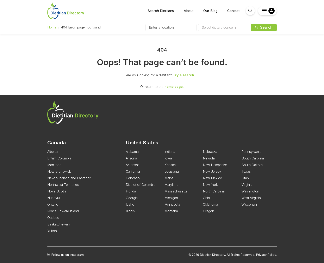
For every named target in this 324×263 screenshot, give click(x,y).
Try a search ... (185, 75)
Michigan (171, 198)
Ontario (52, 204)
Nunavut (53, 198)
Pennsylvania (251, 152)
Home (51, 27)
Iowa (168, 158)
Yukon (52, 231)
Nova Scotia (56, 191)
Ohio (206, 198)
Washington (250, 191)
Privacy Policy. (266, 255)
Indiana (169, 152)
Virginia (247, 185)
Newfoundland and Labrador (69, 178)
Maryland (171, 185)
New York (210, 185)
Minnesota (172, 204)
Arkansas (132, 165)
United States (142, 143)
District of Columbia (140, 185)
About (188, 11)
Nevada (209, 158)
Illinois (130, 211)
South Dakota (252, 165)
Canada (56, 143)
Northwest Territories (63, 185)
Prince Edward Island (63, 211)
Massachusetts (175, 191)
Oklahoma (210, 204)
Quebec (53, 218)
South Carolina (253, 158)
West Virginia (251, 198)
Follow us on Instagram (65, 255)
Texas (246, 171)
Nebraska (210, 152)
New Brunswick (59, 171)
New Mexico (212, 178)
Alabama (132, 152)
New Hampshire (215, 165)
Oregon (208, 211)
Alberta (52, 152)
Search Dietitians (161, 11)
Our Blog (210, 11)
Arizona (131, 158)
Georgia (132, 198)
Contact (233, 11)
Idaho (130, 204)
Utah (245, 178)
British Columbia (59, 158)
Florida (131, 191)
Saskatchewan (58, 224)
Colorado (133, 178)
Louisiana (171, 171)
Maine (169, 178)
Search (263, 27)
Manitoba (54, 165)
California (133, 171)
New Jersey (212, 171)
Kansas (170, 165)
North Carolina (214, 191)
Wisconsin (249, 204)
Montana (171, 211)
